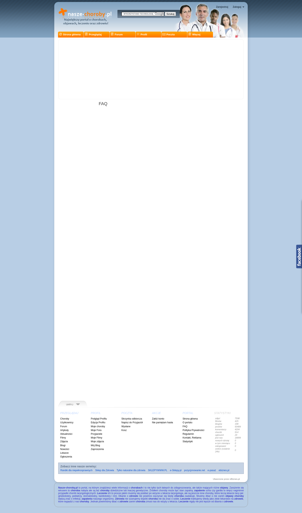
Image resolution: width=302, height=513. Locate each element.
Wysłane (125, 426)
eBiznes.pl (235, 479)
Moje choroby (98, 426)
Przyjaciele (96, 434)
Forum (117, 34)
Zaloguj (237, 7)
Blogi (63, 445)
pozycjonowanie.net (194, 470)
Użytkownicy (66, 422)
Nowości (64, 449)
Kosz (124, 430)
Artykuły (64, 430)
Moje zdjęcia (97, 441)
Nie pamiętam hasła (162, 422)
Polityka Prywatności (193, 430)
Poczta (168, 34)
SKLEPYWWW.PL (157, 470)
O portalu (187, 422)
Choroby (64, 418)
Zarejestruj (222, 7)
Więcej (194, 34)
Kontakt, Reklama (192, 437)
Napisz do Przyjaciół (132, 422)
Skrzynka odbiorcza (131, 418)
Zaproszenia (97, 449)
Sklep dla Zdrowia (104, 470)
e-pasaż (212, 470)
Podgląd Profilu (99, 418)
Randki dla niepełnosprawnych (76, 470)
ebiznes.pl (224, 470)
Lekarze (64, 453)
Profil (142, 34)
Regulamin (188, 434)
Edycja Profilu (98, 422)
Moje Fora (96, 430)
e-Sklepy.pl (175, 470)
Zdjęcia (64, 441)
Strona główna (70, 34)
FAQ (185, 426)
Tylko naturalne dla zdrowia (131, 470)
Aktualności (66, 434)
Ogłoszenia (66, 456)
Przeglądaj (93, 34)
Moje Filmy (96, 437)
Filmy (63, 437)
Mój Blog (95, 445)
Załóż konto (158, 418)
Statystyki (188, 441)
